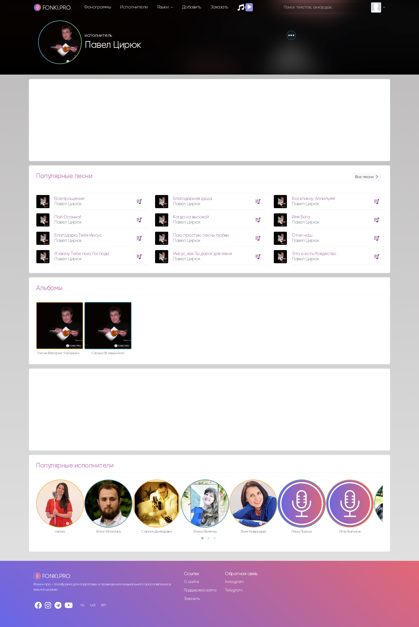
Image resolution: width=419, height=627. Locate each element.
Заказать (219, 7)
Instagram (234, 582)
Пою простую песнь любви (201, 235)
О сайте (191, 582)
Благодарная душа (192, 198)
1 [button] (204, 540)
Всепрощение (69, 198)
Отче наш (302, 235)
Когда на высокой (191, 217)
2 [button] (210, 540)
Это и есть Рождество (314, 254)
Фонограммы (97, 7)
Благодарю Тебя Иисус (78, 235)
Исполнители (134, 7)
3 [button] (216, 540)
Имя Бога (301, 217)
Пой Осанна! (67, 217)
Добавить (191, 7)
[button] (291, 35)
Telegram (233, 590)
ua (92, 605)
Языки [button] (163, 7)
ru (82, 605)
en (103, 605)
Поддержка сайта (200, 590)
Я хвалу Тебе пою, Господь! (81, 254)
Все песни (367, 177)
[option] (91, 227)
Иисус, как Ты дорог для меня (202, 254)
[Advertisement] (203, 120)
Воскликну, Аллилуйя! (313, 198)
